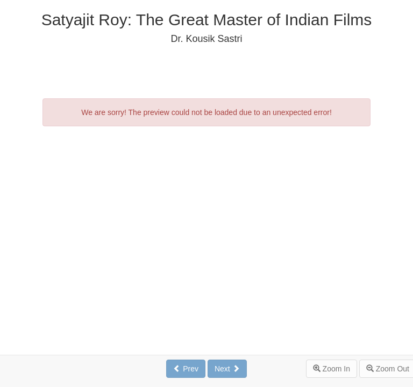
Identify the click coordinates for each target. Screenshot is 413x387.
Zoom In (331, 368)
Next (227, 368)
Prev (185, 368)
